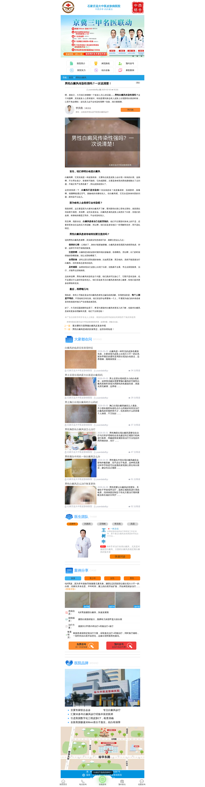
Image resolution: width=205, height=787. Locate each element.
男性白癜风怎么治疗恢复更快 (80, 483)
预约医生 (122, 782)
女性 (112, 578)
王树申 (72, 524)
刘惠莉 (87, 524)
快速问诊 (120, 556)
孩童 (73, 578)
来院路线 (105, 63)
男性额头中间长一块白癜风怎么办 (82, 456)
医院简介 (81, 63)
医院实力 (81, 70)
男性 (132, 578)
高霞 (132, 524)
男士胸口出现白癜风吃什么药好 (81, 402)
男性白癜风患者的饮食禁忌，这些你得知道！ (93, 329)
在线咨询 (102, 780)
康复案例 (130, 70)
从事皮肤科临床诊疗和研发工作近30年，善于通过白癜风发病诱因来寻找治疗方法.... (122, 533)
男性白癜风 (81, 77)
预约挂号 (130, 63)
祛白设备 (105, 70)
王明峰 (102, 524)
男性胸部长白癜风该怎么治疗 (80, 429)
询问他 (130, 110)
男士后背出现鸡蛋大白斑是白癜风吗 (83, 375)
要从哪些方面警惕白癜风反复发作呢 (89, 326)
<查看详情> (70, 589)
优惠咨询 (141, 782)
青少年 (93, 578)
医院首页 (63, 782)
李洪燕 (117, 524)
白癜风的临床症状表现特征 (79, 348)
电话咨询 (83, 782)
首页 (71, 77)
